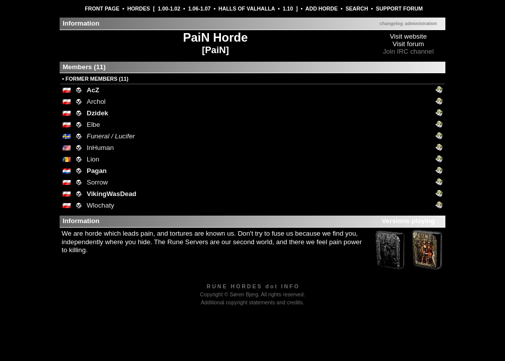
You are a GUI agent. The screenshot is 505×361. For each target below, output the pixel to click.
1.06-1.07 (199, 9)
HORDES (138, 9)
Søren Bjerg (243, 294)
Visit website (408, 36)
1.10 (288, 9)
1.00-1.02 (169, 9)
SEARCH (357, 9)
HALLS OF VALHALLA (246, 9)
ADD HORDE (322, 9)
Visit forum (408, 44)
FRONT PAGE (102, 9)
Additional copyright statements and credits (252, 302)
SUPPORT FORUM (399, 9)
